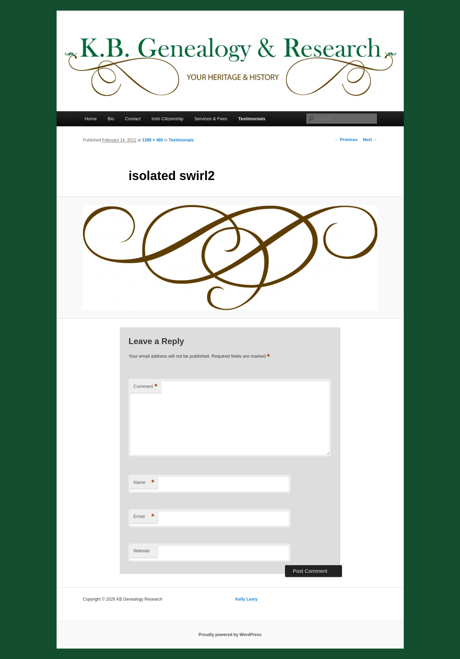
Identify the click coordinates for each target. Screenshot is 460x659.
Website (141, 550)
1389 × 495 (152, 140)
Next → (370, 139)
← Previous (346, 139)
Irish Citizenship (167, 118)
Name (143, 483)
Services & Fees (210, 118)
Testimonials (252, 118)
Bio (111, 118)
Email (143, 517)
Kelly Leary (246, 599)
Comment (145, 387)
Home (91, 118)
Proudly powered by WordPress (230, 634)
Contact (133, 118)
